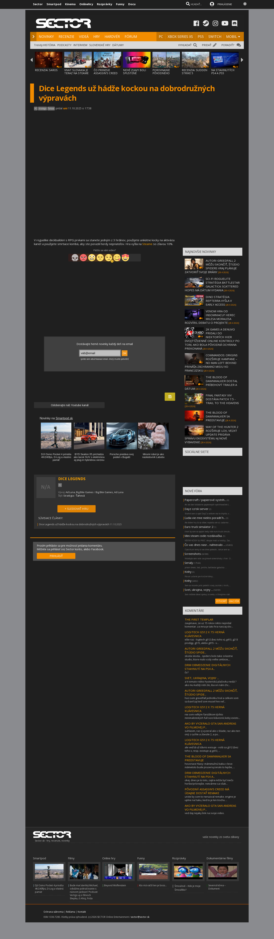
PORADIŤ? (227, 45)
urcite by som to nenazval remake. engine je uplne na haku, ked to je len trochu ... (210, 798)
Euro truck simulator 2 (199, 527)
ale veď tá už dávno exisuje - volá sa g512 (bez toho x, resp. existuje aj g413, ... (211, 749)
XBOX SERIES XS (180, 36)
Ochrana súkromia (54, 911)
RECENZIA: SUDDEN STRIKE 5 (194, 71)
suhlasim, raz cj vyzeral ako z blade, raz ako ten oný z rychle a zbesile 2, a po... (212, 732)
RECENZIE (66, 36)
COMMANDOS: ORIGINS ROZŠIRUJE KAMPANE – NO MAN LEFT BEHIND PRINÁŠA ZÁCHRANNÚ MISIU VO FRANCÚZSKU (211, 362)
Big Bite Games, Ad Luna (109, 492)
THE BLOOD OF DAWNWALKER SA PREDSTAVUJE (218, 416)
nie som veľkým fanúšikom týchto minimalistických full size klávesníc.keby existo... (212, 716)
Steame (147, 244)
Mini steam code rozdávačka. (203, 536)
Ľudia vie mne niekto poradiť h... (205, 518)
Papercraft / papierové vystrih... (205, 500)
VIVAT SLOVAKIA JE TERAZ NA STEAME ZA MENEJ (76, 73)
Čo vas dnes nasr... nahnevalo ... (205, 545)
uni (65, 108)
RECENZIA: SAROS (46, 70)
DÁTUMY (118, 45)
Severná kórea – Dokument (217, 887)
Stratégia (68, 495)
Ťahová (80, 495)
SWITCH (214, 36)
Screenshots (193, 554)
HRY (96, 36)
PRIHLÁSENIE (225, 4)
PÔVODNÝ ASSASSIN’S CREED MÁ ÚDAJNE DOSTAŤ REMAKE (207, 791)
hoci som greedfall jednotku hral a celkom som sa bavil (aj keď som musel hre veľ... (212, 699)
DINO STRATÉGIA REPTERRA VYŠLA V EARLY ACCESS (219, 300)
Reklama (70, 911)
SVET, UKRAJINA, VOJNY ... (202, 678)
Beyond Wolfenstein (115, 885)
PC (161, 36)
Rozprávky (104, 4)
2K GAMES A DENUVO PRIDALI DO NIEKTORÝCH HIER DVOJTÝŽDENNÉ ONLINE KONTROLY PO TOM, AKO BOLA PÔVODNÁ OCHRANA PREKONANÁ (212, 338)
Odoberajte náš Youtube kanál (69, 405)
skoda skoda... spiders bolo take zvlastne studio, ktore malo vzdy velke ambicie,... (209, 657)
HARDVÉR (112, 36)
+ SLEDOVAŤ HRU (76, 508)
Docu (131, 4)
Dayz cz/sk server (196, 509)
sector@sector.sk (140, 917)
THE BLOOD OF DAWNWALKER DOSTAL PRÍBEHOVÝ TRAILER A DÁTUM (211, 382)
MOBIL (231, 36)
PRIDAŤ (206, 45)
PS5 (201, 36)
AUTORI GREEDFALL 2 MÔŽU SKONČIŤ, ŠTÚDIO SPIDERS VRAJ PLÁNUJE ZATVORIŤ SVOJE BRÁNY (212, 266)
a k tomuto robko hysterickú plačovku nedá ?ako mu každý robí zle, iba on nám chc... (210, 683)
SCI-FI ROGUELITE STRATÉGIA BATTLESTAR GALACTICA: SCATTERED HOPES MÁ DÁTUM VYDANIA (212, 284)
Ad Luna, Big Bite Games (79, 492)
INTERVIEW (80, 45)
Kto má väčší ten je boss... (153, 885)
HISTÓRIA (49, 45)
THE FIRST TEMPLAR (199, 619)
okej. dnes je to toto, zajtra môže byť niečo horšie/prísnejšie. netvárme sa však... (209, 781)
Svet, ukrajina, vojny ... (199, 590)
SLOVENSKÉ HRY (99, 45)
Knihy (188, 572)
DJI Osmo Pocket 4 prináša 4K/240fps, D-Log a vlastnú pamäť (49, 889)
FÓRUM (131, 36)
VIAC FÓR (234, 601)
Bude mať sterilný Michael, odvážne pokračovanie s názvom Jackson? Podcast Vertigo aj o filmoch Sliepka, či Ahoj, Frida (84, 892)
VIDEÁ (84, 36)
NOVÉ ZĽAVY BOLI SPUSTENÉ (134, 71)
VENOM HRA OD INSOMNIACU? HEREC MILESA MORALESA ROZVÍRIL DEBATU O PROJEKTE (210, 317)
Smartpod (54, 4)
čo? (187, 672)
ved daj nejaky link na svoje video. (204, 813)
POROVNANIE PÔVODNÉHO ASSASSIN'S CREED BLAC (164, 74)
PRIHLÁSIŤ (56, 556)
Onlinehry (86, 4)
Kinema (70, 4)
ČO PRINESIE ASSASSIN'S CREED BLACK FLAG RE (106, 73)
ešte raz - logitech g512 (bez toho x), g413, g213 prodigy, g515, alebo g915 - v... (211, 641)
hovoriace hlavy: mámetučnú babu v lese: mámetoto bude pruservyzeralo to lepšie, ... (210, 765)
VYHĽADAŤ (185, 45)
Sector (38, 4)
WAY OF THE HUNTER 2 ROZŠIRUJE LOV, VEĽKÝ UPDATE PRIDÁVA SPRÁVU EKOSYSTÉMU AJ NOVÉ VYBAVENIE (211, 434)
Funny (120, 4)
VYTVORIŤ (221, 601)
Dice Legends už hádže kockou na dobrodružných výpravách (74, 524)
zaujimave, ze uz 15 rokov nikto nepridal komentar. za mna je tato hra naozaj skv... (209, 624)
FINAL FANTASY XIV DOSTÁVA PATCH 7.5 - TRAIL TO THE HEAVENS (222, 399)
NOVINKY (46, 36)
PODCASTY (64, 45)
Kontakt (82, 911)
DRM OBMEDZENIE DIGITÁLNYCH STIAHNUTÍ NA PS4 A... (207, 667)
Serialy (189, 563)
